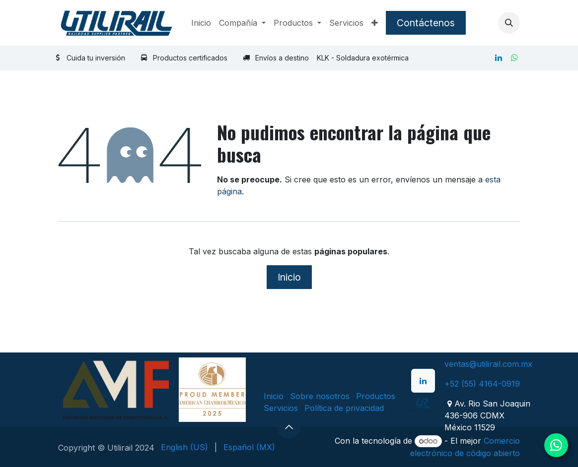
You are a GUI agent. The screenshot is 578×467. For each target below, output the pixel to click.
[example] (423, 403)
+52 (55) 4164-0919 (482, 384)
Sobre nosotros (320, 396)
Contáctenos (426, 23)
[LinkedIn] (498, 57)
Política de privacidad (344, 408)
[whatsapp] (514, 57)
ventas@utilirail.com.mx (488, 364)
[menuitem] (201, 23)
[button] (509, 23)
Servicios (281, 408)
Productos (375, 396)
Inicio (289, 277)
